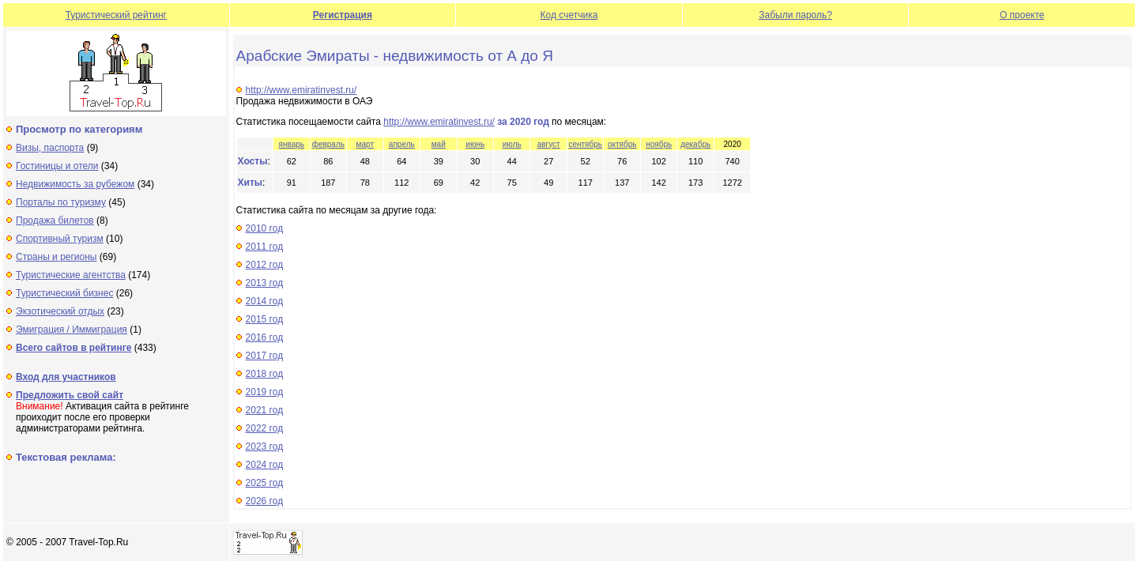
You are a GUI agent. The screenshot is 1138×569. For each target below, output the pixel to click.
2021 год (265, 410)
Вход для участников (66, 376)
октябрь (622, 144)
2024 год (265, 464)
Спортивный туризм (60, 238)
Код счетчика (569, 15)
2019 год (265, 392)
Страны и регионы (56, 256)
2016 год (265, 337)
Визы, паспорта (50, 147)
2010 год (265, 228)
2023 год (265, 446)
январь (291, 144)
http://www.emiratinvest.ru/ (301, 90)
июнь (474, 144)
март (365, 144)
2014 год (265, 301)
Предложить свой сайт (69, 395)
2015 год (265, 319)
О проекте (1022, 15)
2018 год (265, 373)
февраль (328, 144)
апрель (402, 144)
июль (512, 144)
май (438, 144)
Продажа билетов (55, 220)
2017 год (265, 355)
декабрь (695, 144)
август (548, 144)
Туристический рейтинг (116, 15)
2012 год (265, 264)
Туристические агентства (71, 275)
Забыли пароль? (795, 15)
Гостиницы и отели (57, 165)
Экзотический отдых (60, 311)
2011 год (265, 246)
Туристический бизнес (64, 293)
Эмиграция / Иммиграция (71, 329)
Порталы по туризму (61, 202)
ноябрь (659, 144)
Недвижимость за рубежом (75, 184)
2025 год (265, 482)
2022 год (265, 428)
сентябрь (585, 144)
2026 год (265, 501)
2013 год (265, 282)
